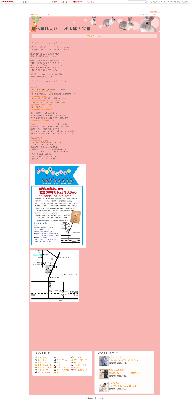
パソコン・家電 (78, 365)
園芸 (57, 372)
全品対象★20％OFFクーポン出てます (123, 360)
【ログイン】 (155, 15)
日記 (37, 15)
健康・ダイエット (43, 365)
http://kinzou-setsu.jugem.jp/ (41, 105)
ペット (58, 357)
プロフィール (46, 15)
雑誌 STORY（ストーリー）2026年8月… (125, 373)
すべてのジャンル (79, 370)
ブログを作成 (175, 2)
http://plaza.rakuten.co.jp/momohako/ (44, 100)
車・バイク (77, 362)
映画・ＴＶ (59, 362)
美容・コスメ (41, 362)
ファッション (30, 2)
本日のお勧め (114, 383)
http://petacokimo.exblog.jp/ (41, 92)
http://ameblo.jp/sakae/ (39, 96)
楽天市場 (185, 2)
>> (157, 2)
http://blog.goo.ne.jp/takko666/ (42, 120)
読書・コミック (61, 367)
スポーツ (76, 357)
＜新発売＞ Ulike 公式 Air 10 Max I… (123, 386)
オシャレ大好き (115, 357)
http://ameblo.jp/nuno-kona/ (41, 109)
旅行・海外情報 (61, 370)
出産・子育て (41, 357)
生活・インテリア (43, 367)
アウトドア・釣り (79, 360)
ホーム (32, 15)
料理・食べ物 (41, 370)
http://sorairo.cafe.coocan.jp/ (41, 140)
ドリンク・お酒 (42, 372)
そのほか (76, 367)
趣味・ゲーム (60, 360)
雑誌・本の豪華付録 (117, 370)
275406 (153, 12)
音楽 (57, 365)
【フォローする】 (142, 15)
